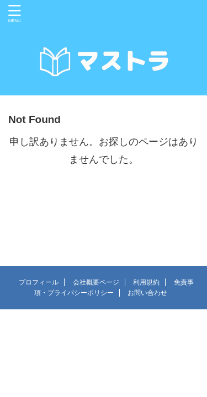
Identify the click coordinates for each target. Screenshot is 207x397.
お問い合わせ (147, 293)
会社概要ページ (96, 282)
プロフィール (39, 282)
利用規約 (146, 282)
